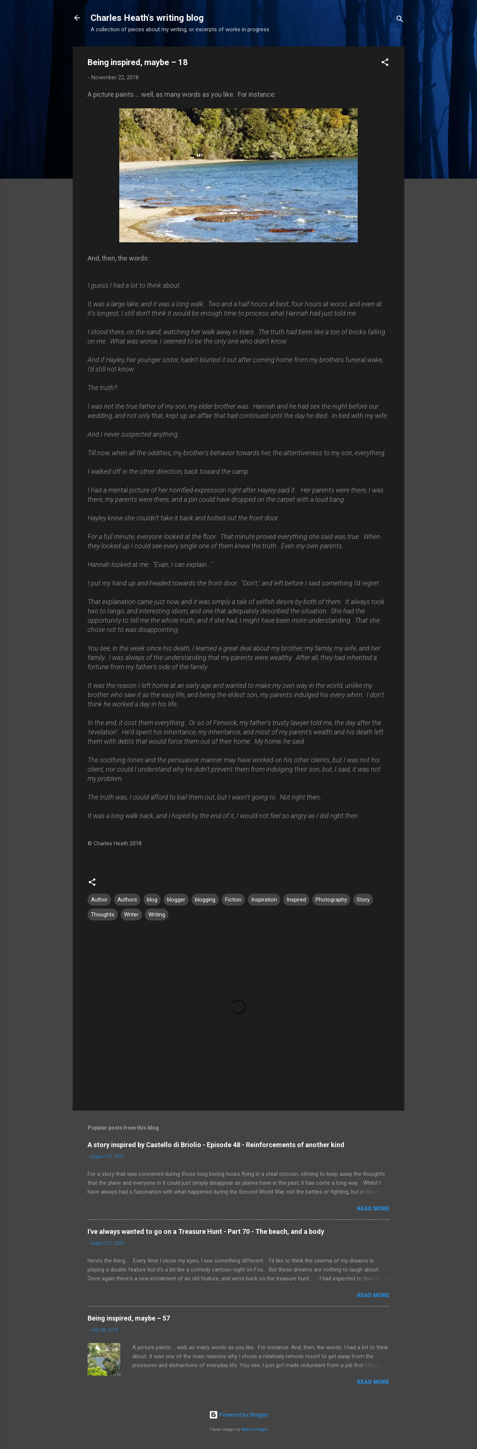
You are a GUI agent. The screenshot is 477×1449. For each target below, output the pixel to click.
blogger (176, 899)
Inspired (296, 899)
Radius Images (254, 1429)
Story (363, 899)
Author (99, 899)
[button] (384, 63)
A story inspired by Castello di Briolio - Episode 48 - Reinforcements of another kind (216, 1145)
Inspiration (264, 899)
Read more (373, 1208)
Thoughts (102, 914)
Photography (331, 899)
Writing (156, 914)
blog (152, 899)
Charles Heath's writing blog (147, 18)
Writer (131, 914)
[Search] (399, 20)
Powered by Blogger (238, 1414)
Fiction (233, 899)
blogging (205, 899)
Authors (127, 899)
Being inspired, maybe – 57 (129, 1318)
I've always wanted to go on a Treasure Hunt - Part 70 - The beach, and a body (206, 1231)
